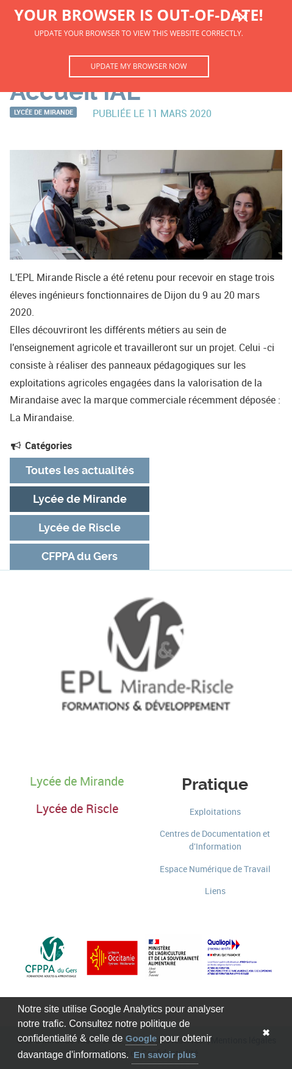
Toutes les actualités (80, 470)
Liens (215, 891)
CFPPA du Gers (79, 556)
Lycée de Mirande (43, 111)
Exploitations (215, 812)
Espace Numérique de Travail (215, 869)
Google (141, 1038)
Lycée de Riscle (79, 527)
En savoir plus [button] (165, 1054)
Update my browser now (138, 66)
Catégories (41, 445)
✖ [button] (266, 1033)
